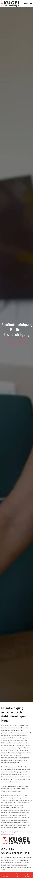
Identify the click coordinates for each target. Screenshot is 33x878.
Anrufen (27, 875)
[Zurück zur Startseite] (10, 3)
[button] (28, 3)
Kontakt (5, 875)
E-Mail (16, 875)
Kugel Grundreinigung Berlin (10, 832)
